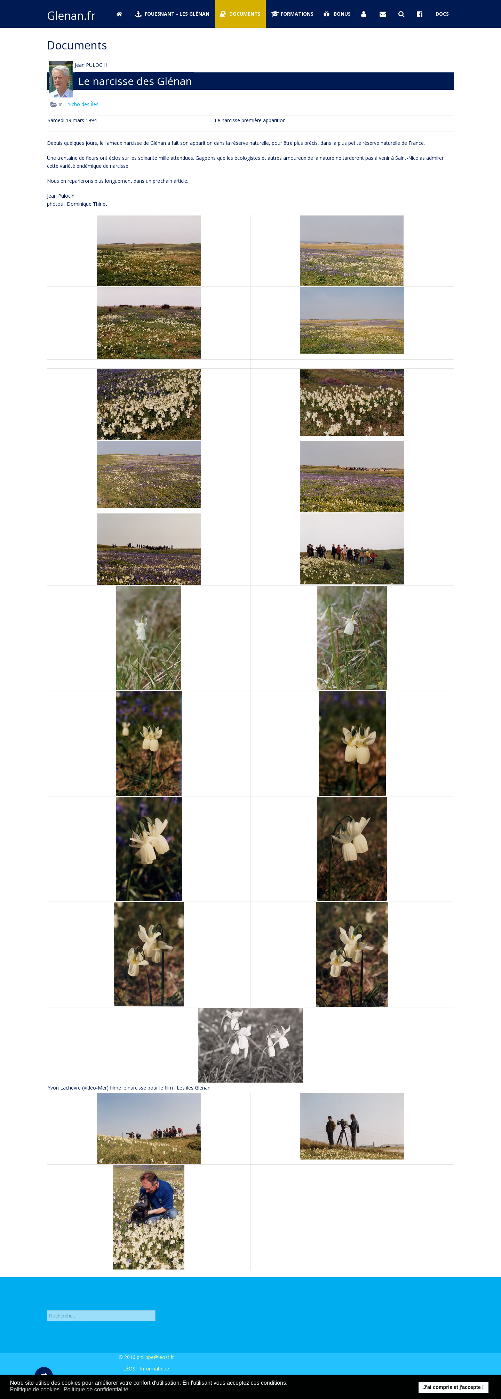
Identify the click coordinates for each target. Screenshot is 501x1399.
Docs (442, 13)
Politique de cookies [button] (34, 1389)
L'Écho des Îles (81, 104)
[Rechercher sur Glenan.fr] (402, 14)
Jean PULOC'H (91, 65)
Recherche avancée (69, 1330)
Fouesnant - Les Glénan (172, 13)
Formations (292, 13)
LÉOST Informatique (146, 1368)
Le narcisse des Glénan (135, 81)
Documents (240, 13)
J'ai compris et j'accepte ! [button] (453, 1387)
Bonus (337, 13)
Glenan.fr (71, 15)
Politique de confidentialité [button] (96, 1389)
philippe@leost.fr (155, 1357)
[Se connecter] (365, 14)
